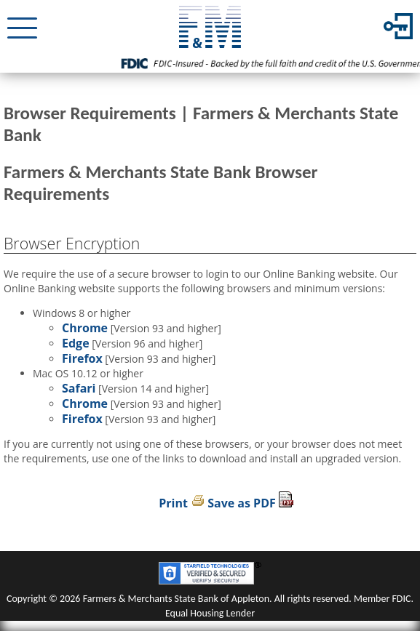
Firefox (82, 358)
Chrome (85, 328)
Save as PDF (241, 503)
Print (173, 503)
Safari (78, 388)
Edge (76, 343)
